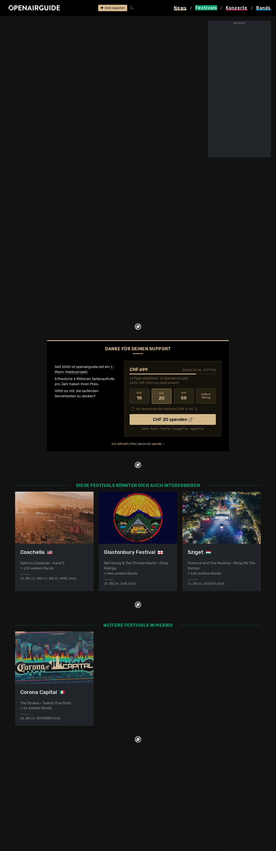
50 (183, 396)
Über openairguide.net (159, 776)
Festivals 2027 (27, 797)
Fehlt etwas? (122, 240)
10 (139, 396)
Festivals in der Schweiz (34, 781)
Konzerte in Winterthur (96, 791)
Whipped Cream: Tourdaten (45, 240)
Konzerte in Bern (91, 786)
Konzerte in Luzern (93, 797)
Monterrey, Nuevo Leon (160, 38)
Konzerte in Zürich (93, 781)
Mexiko (50, 21)
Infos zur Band (159, 121)
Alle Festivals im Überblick (36, 822)
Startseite (13, 21)
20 (161, 396)
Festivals (33, 21)
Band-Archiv (113, 21)
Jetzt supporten (112, 8)
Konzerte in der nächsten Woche (104, 802)
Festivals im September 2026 (38, 817)
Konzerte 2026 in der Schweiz (102, 817)
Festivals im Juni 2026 (33, 802)
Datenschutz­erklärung (159, 791)
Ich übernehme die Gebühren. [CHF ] (164, 408)
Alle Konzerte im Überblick (99, 828)
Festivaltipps (25, 776)
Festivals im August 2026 (35, 812)
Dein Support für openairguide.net (168, 781)
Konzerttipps (88, 776)
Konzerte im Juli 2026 (95, 812)
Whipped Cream (139, 21)
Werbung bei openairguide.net (165, 786)
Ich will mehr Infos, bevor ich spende (137, 443)
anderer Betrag (206, 396)
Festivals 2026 (27, 791)
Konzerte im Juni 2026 (96, 807)
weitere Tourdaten (189, 122)
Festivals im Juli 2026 (32, 807)
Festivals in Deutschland (35, 786)
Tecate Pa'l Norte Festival (79, 21)
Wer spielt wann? (44, 49)
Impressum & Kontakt (158, 797)
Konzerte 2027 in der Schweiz (102, 822)
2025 (94, 120)
